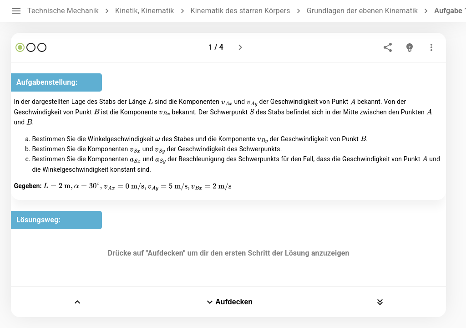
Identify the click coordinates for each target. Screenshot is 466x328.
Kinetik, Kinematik (144, 10)
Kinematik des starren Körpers (240, 10)
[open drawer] (16, 11)
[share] (388, 47)
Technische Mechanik (63, 10)
